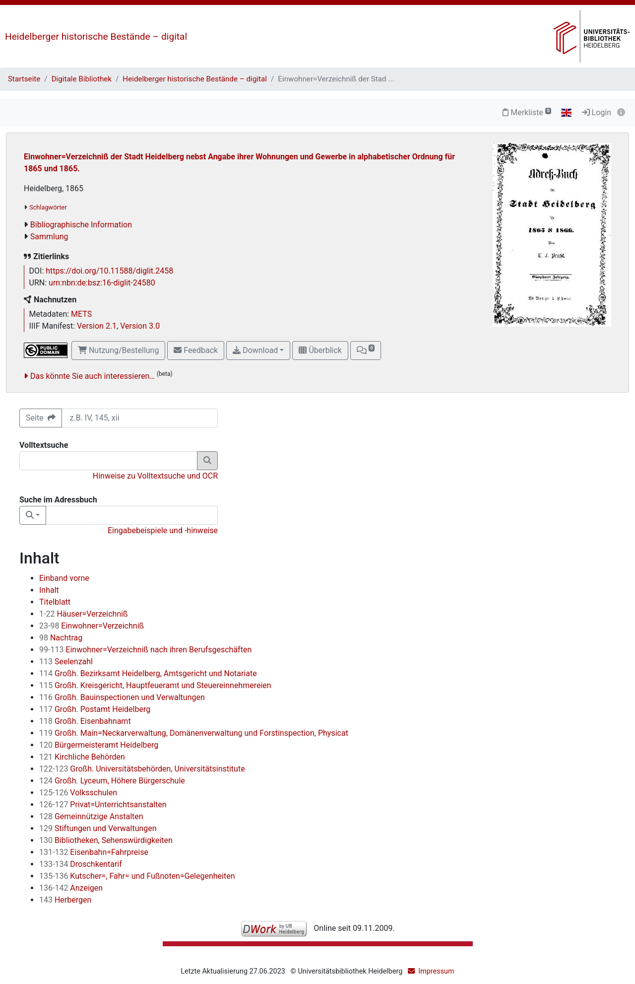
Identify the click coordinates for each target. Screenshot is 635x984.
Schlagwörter (47, 207)
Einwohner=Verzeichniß (91, 626)
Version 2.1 (97, 326)
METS (81, 314)
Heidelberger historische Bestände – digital (96, 36)
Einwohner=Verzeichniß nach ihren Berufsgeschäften (145, 649)
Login (596, 112)
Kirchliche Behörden (82, 757)
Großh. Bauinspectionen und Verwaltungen (122, 697)
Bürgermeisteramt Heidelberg (98, 745)
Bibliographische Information (81, 224)
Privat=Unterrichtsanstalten (103, 804)
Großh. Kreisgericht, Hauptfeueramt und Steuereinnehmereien (155, 685)
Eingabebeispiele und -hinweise (163, 530)
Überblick (320, 350)
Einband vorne (64, 578)
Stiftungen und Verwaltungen (98, 828)
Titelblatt (54, 602)
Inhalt (49, 590)
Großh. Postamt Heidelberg (94, 709)
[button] (365, 350)
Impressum (436, 971)
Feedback (196, 350)
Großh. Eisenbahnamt (85, 721)
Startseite (24, 78)
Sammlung (49, 236)
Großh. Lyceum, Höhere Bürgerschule (112, 780)
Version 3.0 (140, 326)
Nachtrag (60, 637)
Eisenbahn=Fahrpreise (93, 852)
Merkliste (527, 112)
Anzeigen (71, 888)
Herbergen (65, 900)
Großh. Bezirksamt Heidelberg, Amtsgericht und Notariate (148, 673)
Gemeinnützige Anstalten (91, 816)
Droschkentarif (80, 864)
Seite (41, 417)
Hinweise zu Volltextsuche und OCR (155, 476)
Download (255, 350)
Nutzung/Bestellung (118, 350)
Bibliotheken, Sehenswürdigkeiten (106, 840)
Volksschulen (78, 792)
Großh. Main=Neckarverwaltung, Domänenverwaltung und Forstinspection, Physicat (193, 733)
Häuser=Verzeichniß (83, 614)
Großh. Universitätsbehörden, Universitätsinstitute (142, 768)
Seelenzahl (66, 661)
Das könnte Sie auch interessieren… (92, 376)
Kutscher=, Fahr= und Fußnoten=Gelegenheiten (137, 876)
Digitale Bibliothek (82, 78)
